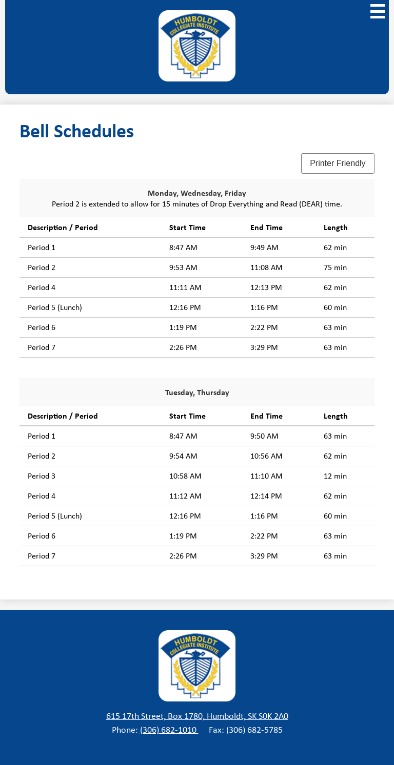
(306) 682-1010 (169, 729)
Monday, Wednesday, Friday (197, 192)
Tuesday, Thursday (197, 392)
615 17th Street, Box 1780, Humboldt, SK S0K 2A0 (197, 716)
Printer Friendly (337, 163)
